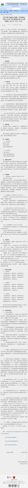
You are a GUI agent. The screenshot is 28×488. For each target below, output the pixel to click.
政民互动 (7, 14)
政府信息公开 (17, 10)
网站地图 (12, 479)
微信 (4, 25)
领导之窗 (6, 10)
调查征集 (10, 14)
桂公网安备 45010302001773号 (7, 483)
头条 (5, 25)
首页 (2, 10)
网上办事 (23, 10)
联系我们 (15, 479)
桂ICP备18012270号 (14, 483)
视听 (4, 12)
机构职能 (11, 10)
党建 (7, 12)
